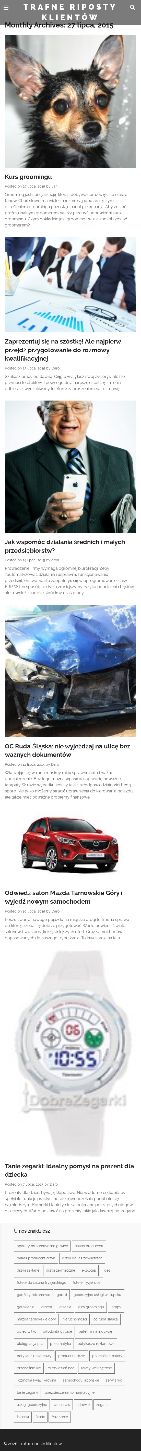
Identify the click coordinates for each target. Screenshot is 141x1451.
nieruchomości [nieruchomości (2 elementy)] (75, 1319)
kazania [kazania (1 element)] (65, 1307)
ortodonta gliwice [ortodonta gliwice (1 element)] (57, 1331)
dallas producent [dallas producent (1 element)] (89, 1246)
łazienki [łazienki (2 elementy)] (23, 1417)
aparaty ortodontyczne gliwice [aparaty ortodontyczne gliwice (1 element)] (42, 1246)
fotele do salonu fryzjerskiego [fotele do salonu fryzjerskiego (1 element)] (41, 1283)
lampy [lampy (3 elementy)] (116, 1307)
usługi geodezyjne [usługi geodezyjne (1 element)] (32, 1405)
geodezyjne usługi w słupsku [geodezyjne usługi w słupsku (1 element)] (97, 1295)
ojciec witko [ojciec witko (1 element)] (26, 1331)
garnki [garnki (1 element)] (62, 1295)
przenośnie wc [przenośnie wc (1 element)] (29, 1368)
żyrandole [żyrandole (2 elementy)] (59, 1417)
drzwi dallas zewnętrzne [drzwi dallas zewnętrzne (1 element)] (82, 1258)
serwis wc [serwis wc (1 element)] (114, 1380)
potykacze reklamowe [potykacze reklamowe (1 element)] (96, 1344)
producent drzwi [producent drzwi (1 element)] (72, 1356)
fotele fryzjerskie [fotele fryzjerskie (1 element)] (86, 1283)
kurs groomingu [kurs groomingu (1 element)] (91, 1307)
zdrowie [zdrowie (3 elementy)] (83, 1405)
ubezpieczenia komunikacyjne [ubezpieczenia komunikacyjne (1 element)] (70, 1392)
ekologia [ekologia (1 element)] (89, 1270)
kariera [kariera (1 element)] (46, 1307)
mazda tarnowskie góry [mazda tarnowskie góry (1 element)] (36, 1319)
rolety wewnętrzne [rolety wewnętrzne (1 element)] (96, 1368)
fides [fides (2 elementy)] (106, 1270)
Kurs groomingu (28, 176)
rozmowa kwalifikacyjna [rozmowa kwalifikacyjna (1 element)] (36, 1380)
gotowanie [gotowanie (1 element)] (25, 1307)
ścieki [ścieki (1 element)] (40, 1417)
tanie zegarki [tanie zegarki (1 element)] (27, 1392)
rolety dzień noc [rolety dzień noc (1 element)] (61, 1368)
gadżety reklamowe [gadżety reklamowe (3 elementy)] (33, 1295)
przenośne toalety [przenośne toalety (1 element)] (107, 1356)
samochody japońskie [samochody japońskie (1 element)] (81, 1380)
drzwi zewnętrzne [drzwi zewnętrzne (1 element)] (60, 1270)
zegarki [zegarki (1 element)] (102, 1405)
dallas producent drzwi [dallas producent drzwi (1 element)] (36, 1258)
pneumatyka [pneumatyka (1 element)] (60, 1344)
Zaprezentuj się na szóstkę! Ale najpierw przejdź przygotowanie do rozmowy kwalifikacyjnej (63, 350)
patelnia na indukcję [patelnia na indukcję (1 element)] (95, 1331)
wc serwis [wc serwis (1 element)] (62, 1405)
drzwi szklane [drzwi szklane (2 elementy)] (28, 1270)
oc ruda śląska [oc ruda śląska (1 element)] (105, 1319)
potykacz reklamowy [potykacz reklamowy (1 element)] (34, 1356)
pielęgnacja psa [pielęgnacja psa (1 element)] (30, 1344)
